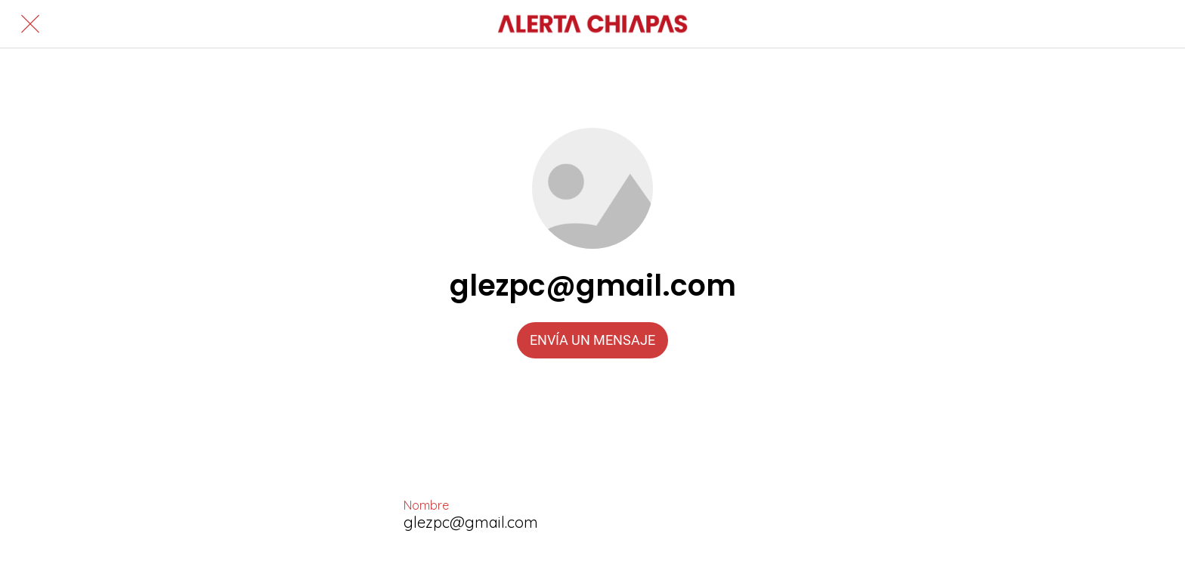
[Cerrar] (30, 24)
